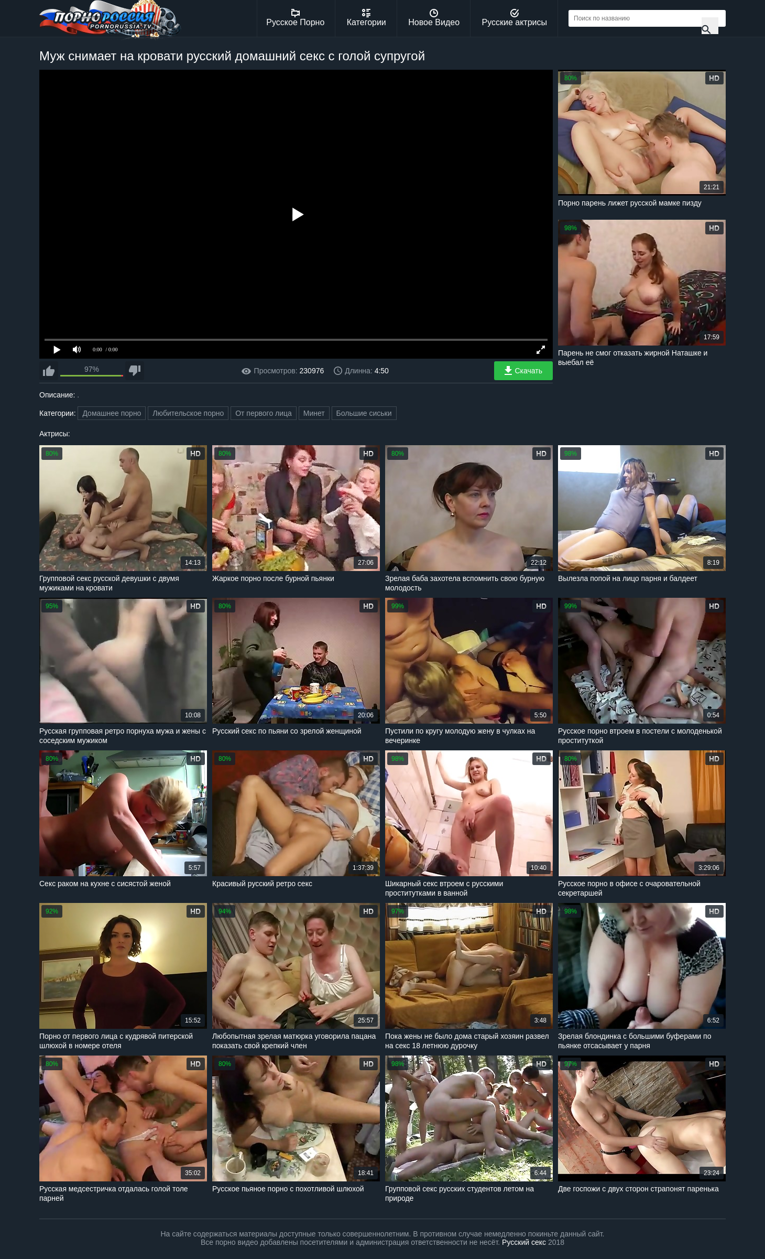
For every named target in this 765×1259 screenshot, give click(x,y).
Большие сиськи (364, 413)
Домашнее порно (111, 413)
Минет (314, 413)
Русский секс (524, 1242)
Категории (366, 18)
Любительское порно (188, 413)
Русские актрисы (514, 18)
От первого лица (263, 413)
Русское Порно (295, 18)
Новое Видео (434, 18)
